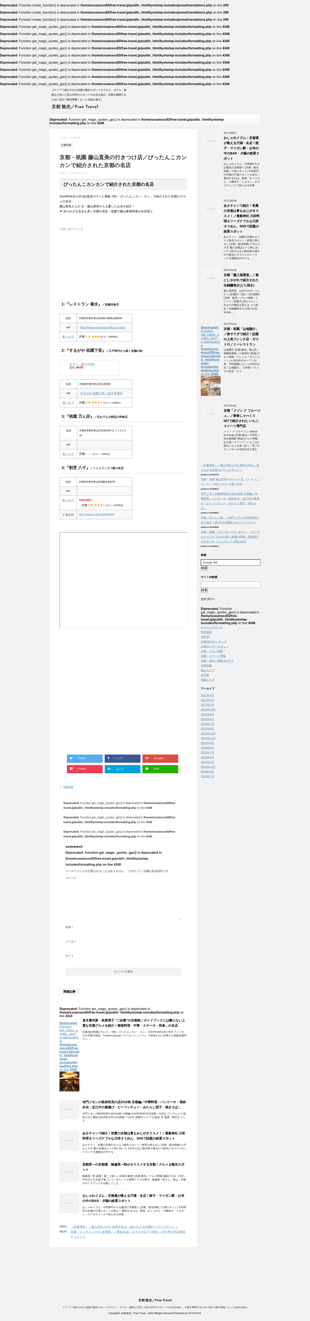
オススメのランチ (212, 627)
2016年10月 (208, 709)
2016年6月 (207, 728)
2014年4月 (207, 771)
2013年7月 (207, 776)
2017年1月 (207, 704)
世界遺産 (206, 632)
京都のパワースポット (215, 646)
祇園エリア (208, 679)
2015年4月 (207, 757)
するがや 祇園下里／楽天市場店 (101, 393)
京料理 (205, 636)
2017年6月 (207, 700)
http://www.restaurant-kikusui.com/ (102, 327)
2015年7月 (207, 752)
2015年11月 (208, 738)
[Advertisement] (123, 260)
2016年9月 (207, 714)
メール (70, 941)
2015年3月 (207, 762)
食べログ (68, 336)
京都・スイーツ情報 (213, 656)
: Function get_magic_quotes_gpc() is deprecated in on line (69, 1056)
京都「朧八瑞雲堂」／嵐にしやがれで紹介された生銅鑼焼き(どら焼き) (241, 280)
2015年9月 (207, 743)
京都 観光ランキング (214, 641)
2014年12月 (208, 766)
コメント (71, 877)
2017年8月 (207, 695)
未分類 (205, 675)
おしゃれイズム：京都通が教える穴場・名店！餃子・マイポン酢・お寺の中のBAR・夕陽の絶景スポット (241, 148)
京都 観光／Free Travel (75, 107)
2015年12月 (208, 733)
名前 (69, 927)
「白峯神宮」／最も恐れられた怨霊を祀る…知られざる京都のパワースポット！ (124, 1226)
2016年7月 (207, 723)
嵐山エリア (208, 670)
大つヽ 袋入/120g (82, 364)
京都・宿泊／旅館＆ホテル (217, 660)
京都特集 (68, 787)
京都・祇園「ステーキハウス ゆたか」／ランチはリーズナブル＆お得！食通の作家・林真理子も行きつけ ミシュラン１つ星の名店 (230, 536)
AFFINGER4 (194, 1313)
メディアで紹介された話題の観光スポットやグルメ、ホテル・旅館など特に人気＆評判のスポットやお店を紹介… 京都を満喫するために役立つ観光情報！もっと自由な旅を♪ (155, 1307)
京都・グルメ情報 (212, 651)
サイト (69, 955)
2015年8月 (207, 747)
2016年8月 (207, 719)
